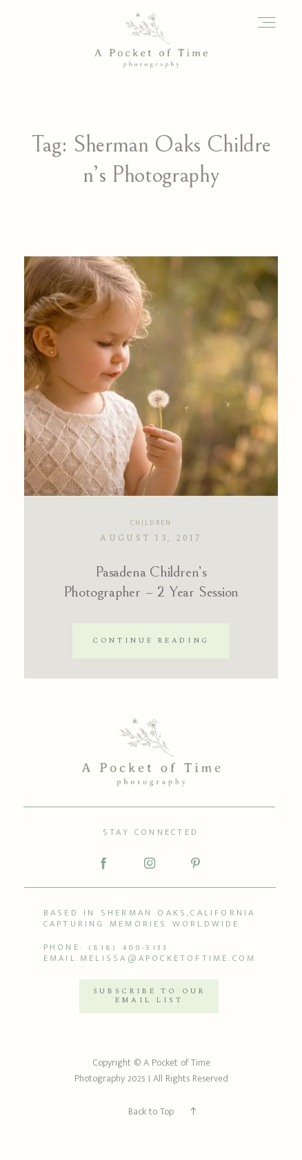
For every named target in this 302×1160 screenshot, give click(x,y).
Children (151, 523)
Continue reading (151, 640)
